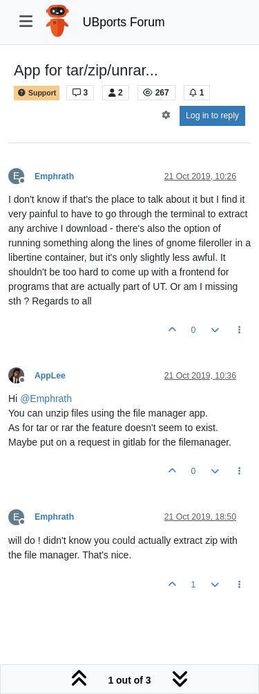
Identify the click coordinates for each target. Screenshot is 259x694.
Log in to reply (212, 115)
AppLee (50, 376)
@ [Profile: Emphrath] (46, 398)
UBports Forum (124, 22)
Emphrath (54, 176)
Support (36, 93)
